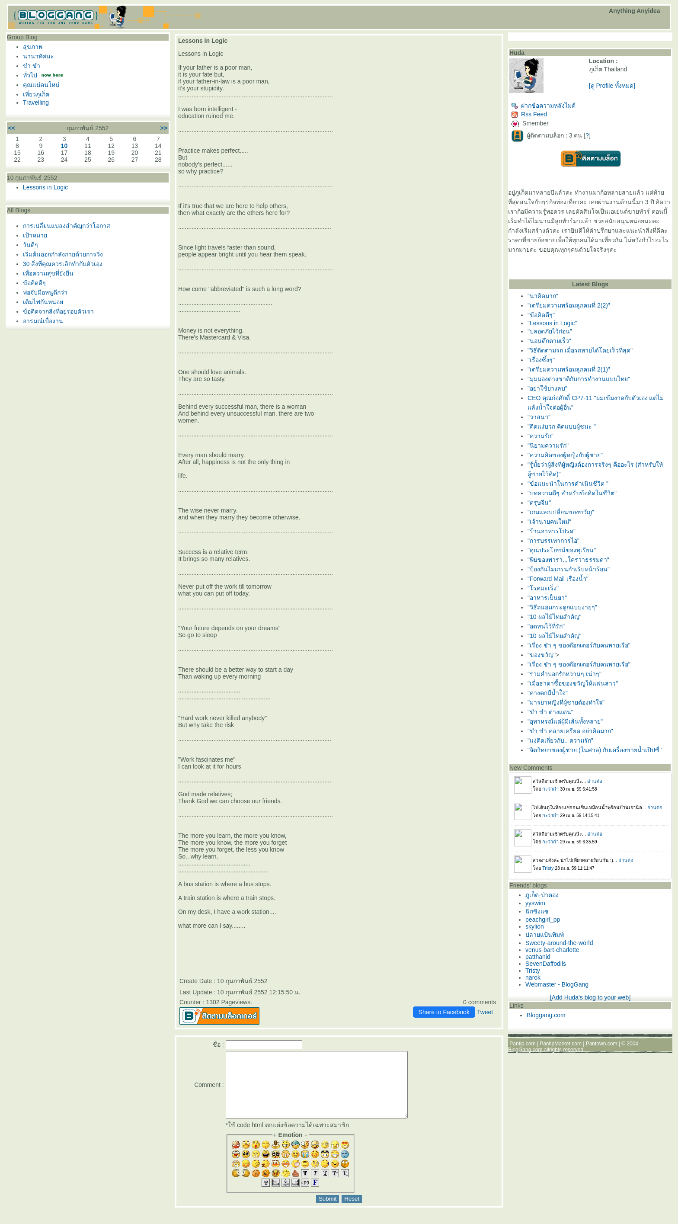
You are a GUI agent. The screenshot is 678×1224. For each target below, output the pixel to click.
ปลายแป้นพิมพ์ (544, 934)
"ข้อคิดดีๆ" (541, 314)
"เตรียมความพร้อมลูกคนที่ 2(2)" (569, 305)
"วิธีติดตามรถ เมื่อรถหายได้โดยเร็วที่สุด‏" (580, 350)
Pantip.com (522, 1044)
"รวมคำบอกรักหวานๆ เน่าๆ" (564, 673)
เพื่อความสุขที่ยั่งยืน (48, 273)
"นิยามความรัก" (548, 445)
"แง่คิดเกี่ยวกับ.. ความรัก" (560, 740)
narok (532, 977)
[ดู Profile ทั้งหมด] (612, 85)
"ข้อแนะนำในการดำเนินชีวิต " (568, 483)
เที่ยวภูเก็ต (36, 94)
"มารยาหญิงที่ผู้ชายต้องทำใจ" (566, 702)
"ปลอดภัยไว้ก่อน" (550, 331)
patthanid (537, 956)
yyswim (535, 903)
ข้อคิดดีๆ (34, 282)
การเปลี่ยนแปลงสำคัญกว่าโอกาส (66, 225)
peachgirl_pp (542, 919)
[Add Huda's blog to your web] (590, 997)
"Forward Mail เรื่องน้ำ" (558, 578)
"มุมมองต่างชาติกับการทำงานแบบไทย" (579, 378)
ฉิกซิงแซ (537, 911)
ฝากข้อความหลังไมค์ (543, 105)
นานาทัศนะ (38, 56)
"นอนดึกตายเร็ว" (549, 340)
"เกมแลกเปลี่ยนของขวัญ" (561, 512)
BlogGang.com (525, 1050)
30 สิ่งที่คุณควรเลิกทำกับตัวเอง (62, 263)
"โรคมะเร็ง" (543, 588)
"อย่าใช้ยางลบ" (547, 388)
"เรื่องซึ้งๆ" (541, 359)
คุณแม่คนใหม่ (41, 84)
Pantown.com (601, 1044)
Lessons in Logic (45, 187)
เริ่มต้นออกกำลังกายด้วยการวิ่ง (63, 254)
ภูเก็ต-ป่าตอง (542, 894)
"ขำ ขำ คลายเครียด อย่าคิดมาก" (570, 730)
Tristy (532, 970)
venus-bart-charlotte (552, 949)
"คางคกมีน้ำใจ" (548, 692)
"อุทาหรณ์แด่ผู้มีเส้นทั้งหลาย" (565, 721)
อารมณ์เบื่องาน (43, 320)
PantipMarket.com (561, 1044)
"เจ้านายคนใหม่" (549, 521)
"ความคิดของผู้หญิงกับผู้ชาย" (565, 455)
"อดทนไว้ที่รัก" (546, 626)
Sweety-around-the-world (559, 942)
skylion (534, 926)
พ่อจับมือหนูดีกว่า (45, 292)
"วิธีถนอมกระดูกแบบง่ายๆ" (562, 607)
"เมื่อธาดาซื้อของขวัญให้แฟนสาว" (573, 683)
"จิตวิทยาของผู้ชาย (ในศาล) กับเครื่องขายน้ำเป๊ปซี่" (595, 750)
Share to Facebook (444, 1012)
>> (163, 128)
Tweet (485, 1012)
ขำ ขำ (31, 65)
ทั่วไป (30, 75)
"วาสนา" (539, 416)
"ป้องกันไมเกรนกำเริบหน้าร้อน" (569, 569)
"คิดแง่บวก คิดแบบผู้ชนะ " (562, 426)
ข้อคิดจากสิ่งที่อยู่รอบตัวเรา (58, 311)
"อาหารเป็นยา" (547, 597)
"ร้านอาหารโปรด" (552, 531)
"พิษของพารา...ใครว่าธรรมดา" (568, 559)
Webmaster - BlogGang (556, 984)
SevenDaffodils (545, 963)
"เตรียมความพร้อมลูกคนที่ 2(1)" (569, 369)
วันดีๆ (30, 244)
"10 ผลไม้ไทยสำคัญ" (554, 616)
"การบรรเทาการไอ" (553, 540)
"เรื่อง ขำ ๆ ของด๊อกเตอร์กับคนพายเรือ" (579, 645)
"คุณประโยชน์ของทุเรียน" (562, 550)
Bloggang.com (546, 1015)
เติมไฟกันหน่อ (43, 301)
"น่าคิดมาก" (543, 295)
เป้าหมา (35, 235)
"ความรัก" (540, 436)
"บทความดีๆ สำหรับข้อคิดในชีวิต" (572, 493)
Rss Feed (529, 114)
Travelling (36, 102)
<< (11, 128)
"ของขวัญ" (542, 654)
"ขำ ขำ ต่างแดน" (550, 711)
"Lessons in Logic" (552, 323)
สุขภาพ (32, 46)
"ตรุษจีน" (539, 502)
